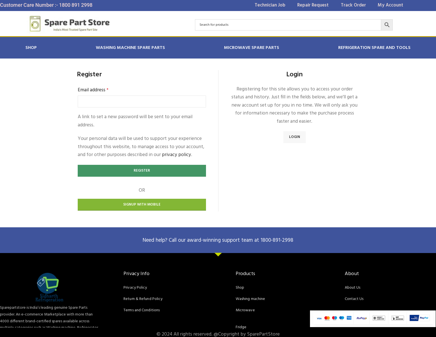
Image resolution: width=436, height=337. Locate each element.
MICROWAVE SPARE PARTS (251, 47)
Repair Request (311, 5)
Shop (31, 47)
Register (142, 171)
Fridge (240, 327)
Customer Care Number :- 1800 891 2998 (46, 5)
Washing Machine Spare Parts (130, 47)
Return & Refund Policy (140, 299)
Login (294, 137)
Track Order (356, 5)
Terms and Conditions (140, 310)
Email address (93, 90)
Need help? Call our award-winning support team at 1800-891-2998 (218, 240)
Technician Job (263, 5)
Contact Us (353, 299)
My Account (397, 5)
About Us (352, 288)
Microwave (244, 310)
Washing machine (250, 299)
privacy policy (176, 155)
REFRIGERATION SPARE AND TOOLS (374, 47)
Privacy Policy (133, 288)
